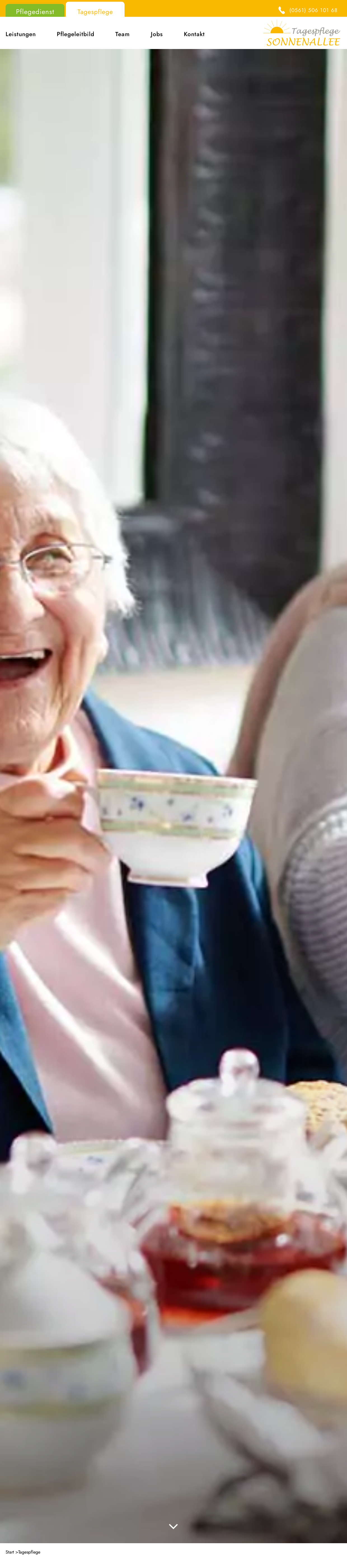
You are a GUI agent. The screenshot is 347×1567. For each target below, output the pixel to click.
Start (10, 1552)
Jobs (157, 34)
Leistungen (21, 34)
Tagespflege (95, 12)
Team (122, 34)
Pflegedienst (35, 12)
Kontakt (194, 34)
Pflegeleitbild (75, 34)
